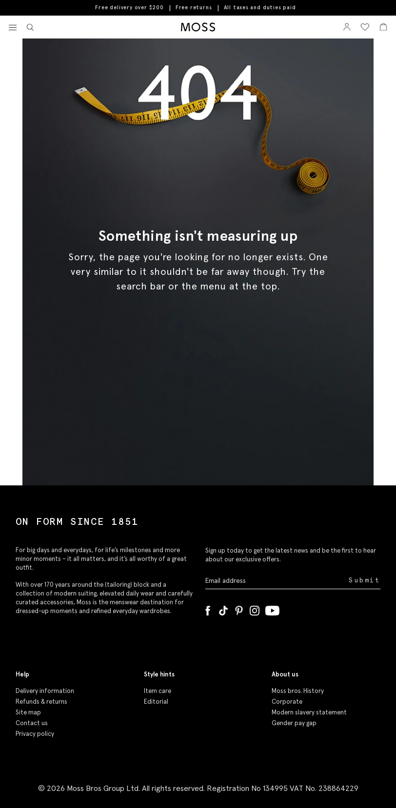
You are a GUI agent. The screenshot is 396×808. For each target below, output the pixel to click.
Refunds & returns (41, 701)
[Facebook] (208, 609)
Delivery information (45, 691)
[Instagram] (254, 609)
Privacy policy (35, 734)
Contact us (32, 723)
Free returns (194, 7)
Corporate (287, 701)
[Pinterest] (239, 609)
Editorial (156, 701)
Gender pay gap (294, 723)
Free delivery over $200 (129, 7)
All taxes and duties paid (260, 7)
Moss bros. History (298, 691)
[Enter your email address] (276, 580)
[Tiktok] (223, 609)
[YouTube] (272, 609)
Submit (364, 580)
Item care (157, 691)
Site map (28, 712)
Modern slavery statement (309, 712)
